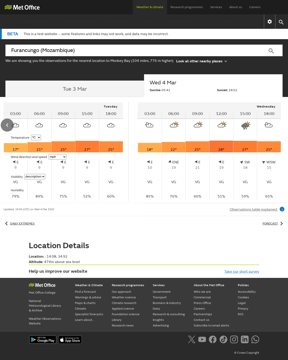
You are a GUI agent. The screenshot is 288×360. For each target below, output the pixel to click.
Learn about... (227, 21)
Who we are (202, 292)
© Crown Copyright (246, 353)
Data (156, 308)
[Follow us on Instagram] (235, 340)
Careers (255, 7)
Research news (123, 325)
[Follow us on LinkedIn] (245, 340)
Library (117, 320)
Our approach (121, 292)
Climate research (124, 303)
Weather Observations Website (45, 321)
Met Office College (42, 293)
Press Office (202, 303)
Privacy (243, 308)
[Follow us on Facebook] (213, 340)
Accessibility (247, 292)
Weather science (124, 297)
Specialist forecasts (186, 21)
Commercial (202, 297)
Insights (158, 320)
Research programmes (187, 7)
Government (162, 292)
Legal (242, 303)
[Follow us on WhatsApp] (255, 340)
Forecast (273, 223)
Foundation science (126, 314)
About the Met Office (209, 285)
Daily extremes (19, 223)
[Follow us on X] (192, 340)
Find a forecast (38, 21)
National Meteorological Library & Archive (45, 305)
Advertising (161, 325)
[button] (280, 21)
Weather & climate (149, 7)
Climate (151, 21)
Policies (243, 285)
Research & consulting (169, 314)
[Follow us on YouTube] (203, 340)
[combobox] (132, 50)
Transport (160, 297)
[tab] (74, 89)
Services (216, 7)
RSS (240, 314)
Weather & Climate (89, 285)
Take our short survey (241, 271)
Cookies (243, 297)
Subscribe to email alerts (211, 325)
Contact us (201, 320)
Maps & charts (120, 21)
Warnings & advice (79, 21)
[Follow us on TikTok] (224, 340)
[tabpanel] (209, 151)
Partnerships (203, 314)
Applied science (123, 308)
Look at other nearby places (201, 61)
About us (235, 7)
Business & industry (167, 303)
